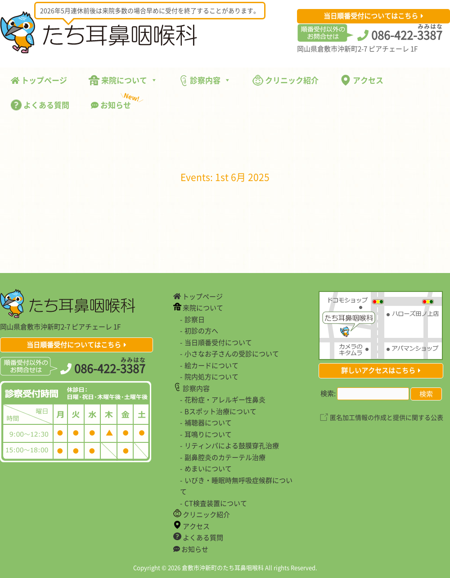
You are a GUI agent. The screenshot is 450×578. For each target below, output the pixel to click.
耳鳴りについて (208, 434)
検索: (328, 393)
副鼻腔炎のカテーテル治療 (225, 457)
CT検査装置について (215, 503)
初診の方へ (201, 331)
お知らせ (116, 102)
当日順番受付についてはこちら (371, 16)
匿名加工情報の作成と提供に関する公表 (386, 417)
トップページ (39, 80)
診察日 (194, 319)
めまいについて (208, 468)
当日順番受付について (218, 342)
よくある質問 (40, 104)
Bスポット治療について (220, 411)
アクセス (361, 80)
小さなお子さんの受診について (231, 354)
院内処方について (211, 377)
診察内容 (205, 80)
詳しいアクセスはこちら (378, 370)
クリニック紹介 (285, 80)
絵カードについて (211, 365)
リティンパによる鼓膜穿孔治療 (231, 446)
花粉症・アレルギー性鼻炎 (225, 400)
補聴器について (208, 423)
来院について (123, 80)
